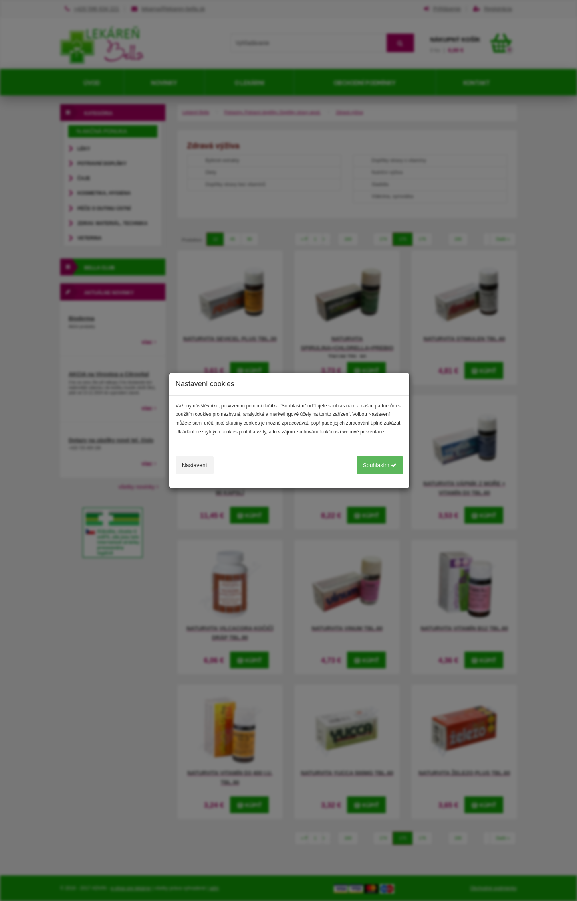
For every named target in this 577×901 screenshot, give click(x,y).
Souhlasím (380, 465)
